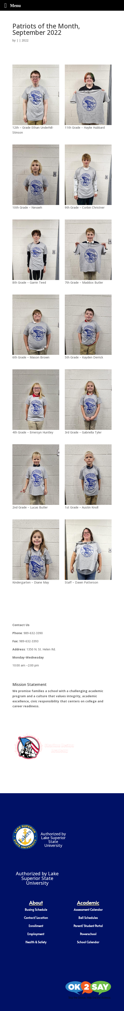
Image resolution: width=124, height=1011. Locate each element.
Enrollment (36, 926)
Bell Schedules (88, 918)
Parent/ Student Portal (88, 926)
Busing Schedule (36, 910)
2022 (25, 40)
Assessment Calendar (88, 910)
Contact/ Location (36, 918)
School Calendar (88, 942)
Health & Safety (35, 942)
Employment (35, 934)
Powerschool (88, 934)
